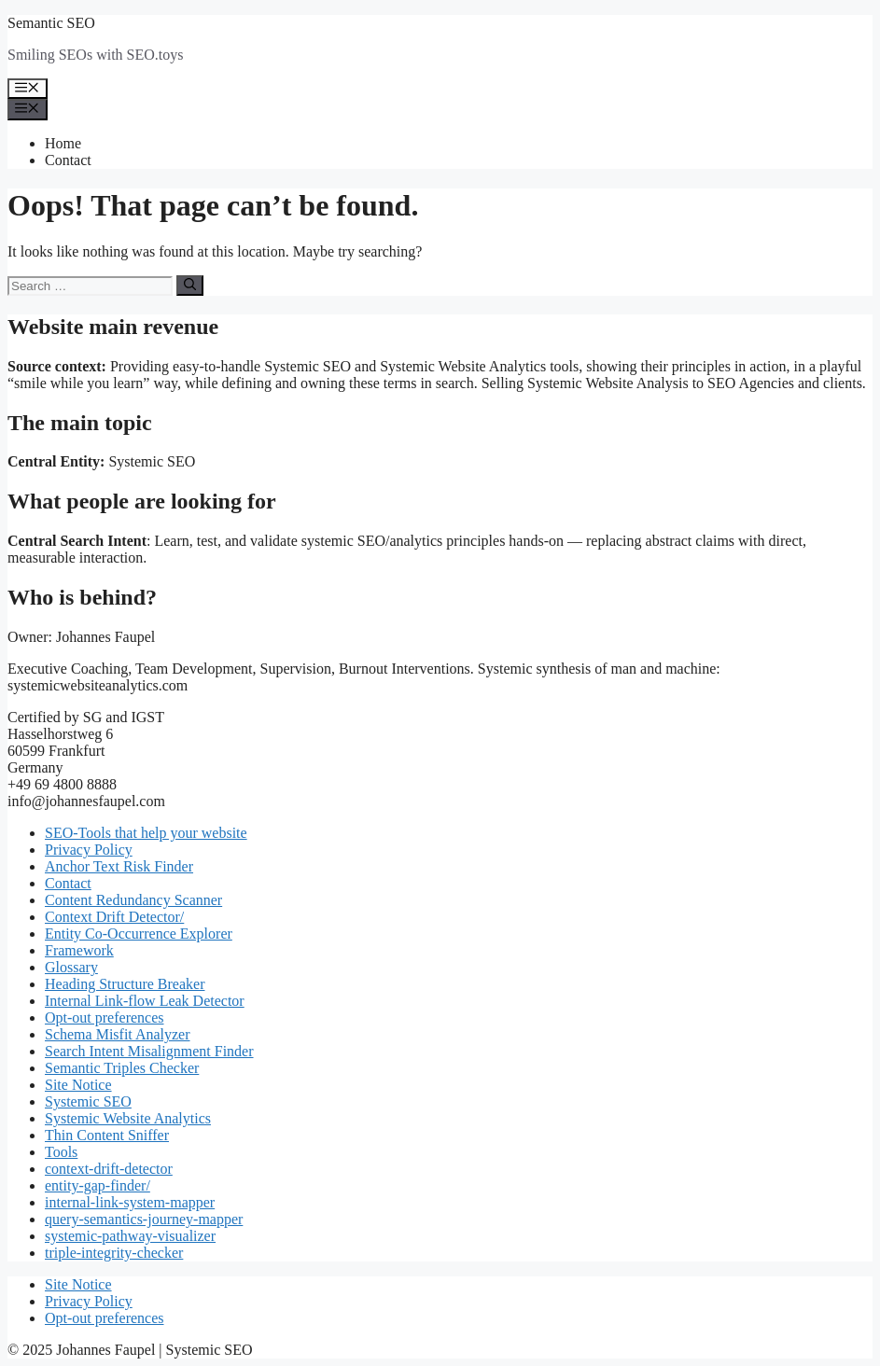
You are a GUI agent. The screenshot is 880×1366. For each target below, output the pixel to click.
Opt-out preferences (104, 1017)
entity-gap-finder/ (97, 1185)
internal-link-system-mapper (130, 1202)
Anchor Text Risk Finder (119, 866)
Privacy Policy (89, 849)
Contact (68, 160)
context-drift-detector (109, 1169)
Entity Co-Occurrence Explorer (138, 933)
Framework (79, 950)
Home (63, 143)
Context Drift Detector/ (114, 917)
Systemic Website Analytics (128, 1118)
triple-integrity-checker (114, 1253)
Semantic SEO (51, 23)
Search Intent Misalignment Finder (149, 1051)
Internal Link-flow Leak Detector (144, 1001)
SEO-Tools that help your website (146, 833)
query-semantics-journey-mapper (144, 1219)
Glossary (71, 967)
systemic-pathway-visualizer (130, 1236)
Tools (61, 1152)
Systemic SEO (88, 1101)
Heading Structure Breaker (124, 984)
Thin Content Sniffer (107, 1135)
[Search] (189, 285)
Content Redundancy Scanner (133, 900)
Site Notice (78, 1085)
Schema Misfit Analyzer (117, 1034)
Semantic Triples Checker (122, 1068)
